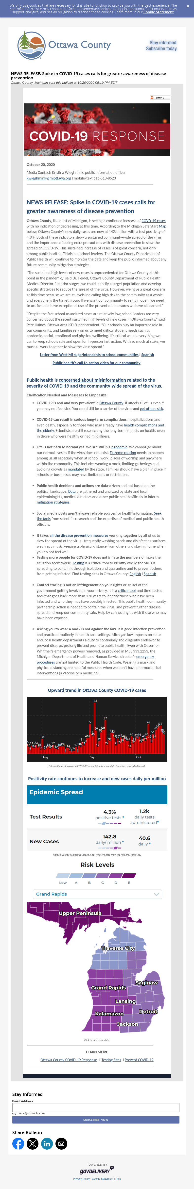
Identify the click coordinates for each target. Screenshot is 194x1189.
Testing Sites (111, 1060)
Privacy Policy (81, 1178)
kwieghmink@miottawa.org (49, 178)
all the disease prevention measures (79, 535)
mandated (76, 469)
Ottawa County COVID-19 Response (68, 1060)
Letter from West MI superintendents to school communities (89, 354)
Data (72, 491)
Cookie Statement (158, 12)
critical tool (127, 590)
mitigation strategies (53, 502)
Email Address (22, 1101)
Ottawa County (111, 403)
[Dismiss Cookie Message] (188, 4)
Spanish (147, 354)
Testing (78, 563)
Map (162, 226)
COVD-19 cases (154, 220)
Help (118, 1178)
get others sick (151, 408)
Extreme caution (123, 452)
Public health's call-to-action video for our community (97, 362)
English (135, 573)
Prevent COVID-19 (139, 1060)
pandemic (119, 447)
